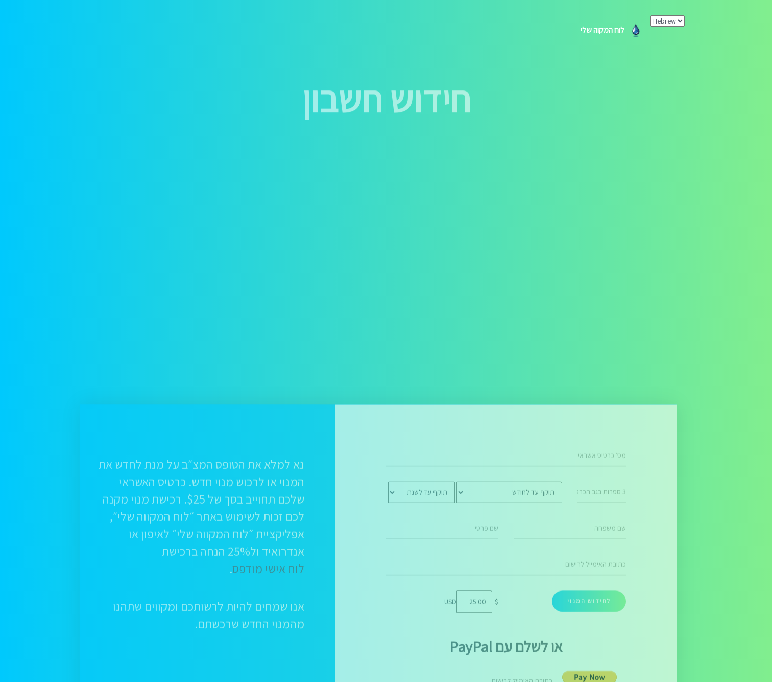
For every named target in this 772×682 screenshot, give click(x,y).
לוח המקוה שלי (612, 30)
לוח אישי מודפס (268, 657)
